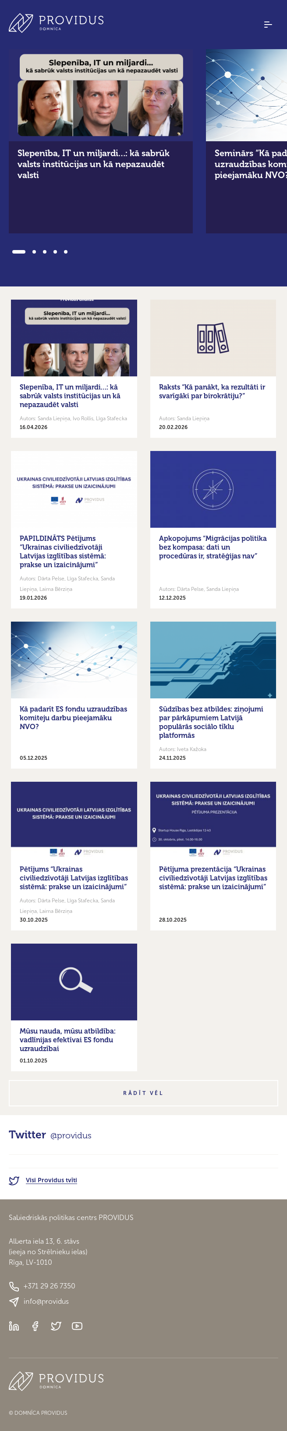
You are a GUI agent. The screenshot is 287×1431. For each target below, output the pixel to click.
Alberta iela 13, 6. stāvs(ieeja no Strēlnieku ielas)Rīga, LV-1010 (48, 1251)
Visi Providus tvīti (43, 1180)
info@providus (39, 1302)
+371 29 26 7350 (42, 1286)
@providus (71, 1135)
